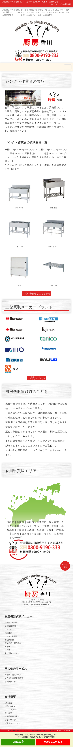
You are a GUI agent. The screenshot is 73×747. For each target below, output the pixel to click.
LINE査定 (9, 703)
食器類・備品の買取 (13, 675)
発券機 (7, 650)
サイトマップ (55, 4)
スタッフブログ (11, 710)
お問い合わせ (10, 706)
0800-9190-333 (53, 741)
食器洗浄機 (9, 640)
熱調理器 (8, 633)
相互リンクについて (13, 723)
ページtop (65, 566)
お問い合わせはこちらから (36, 293)
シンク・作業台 (11, 636)
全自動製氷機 (10, 626)
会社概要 (67, 4)
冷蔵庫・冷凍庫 (11, 622)
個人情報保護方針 (12, 716)
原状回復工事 (10, 682)
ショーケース (10, 629)
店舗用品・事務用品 (13, 643)
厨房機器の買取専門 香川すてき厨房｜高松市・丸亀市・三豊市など (32, 730)
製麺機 (7, 646)
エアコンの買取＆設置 (14, 678)
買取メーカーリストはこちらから (37, 378)
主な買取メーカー (12, 653)
